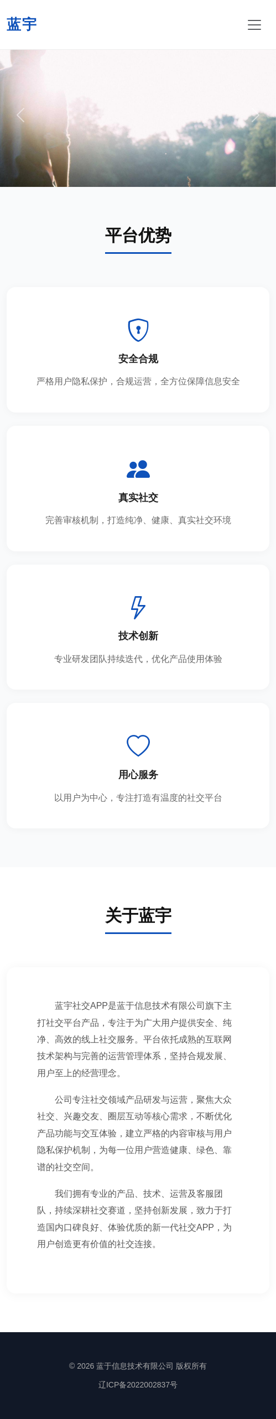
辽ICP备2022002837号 (138, 1384)
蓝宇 (22, 24)
